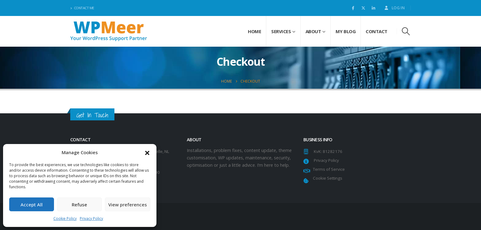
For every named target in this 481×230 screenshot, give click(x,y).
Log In (394, 7)
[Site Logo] (108, 31)
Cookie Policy (65, 218)
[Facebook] (353, 8)
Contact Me (82, 8)
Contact (376, 31)
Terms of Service (328, 169)
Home (254, 31)
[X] (363, 8)
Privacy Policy (91, 218)
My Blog (346, 31)
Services (281, 31)
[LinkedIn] (373, 8)
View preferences (127, 204)
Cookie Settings (326, 178)
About (313, 31)
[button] (147, 152)
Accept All (32, 204)
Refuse (79, 204)
